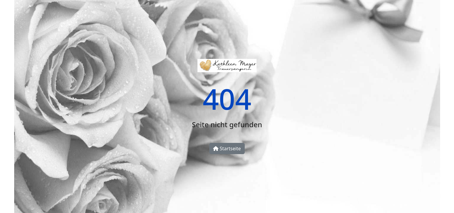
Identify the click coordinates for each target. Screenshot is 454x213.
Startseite (227, 148)
